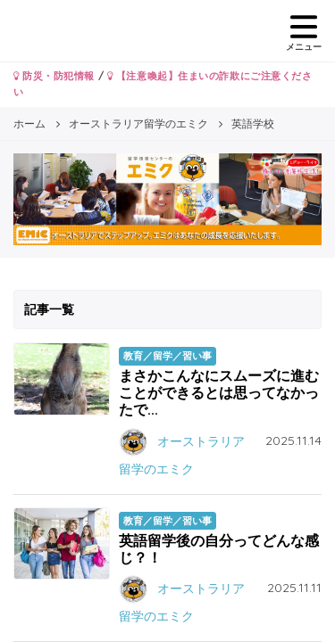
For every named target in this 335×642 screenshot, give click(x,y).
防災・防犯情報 (54, 76)
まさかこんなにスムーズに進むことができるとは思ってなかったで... (219, 392)
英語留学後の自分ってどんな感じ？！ (219, 548)
